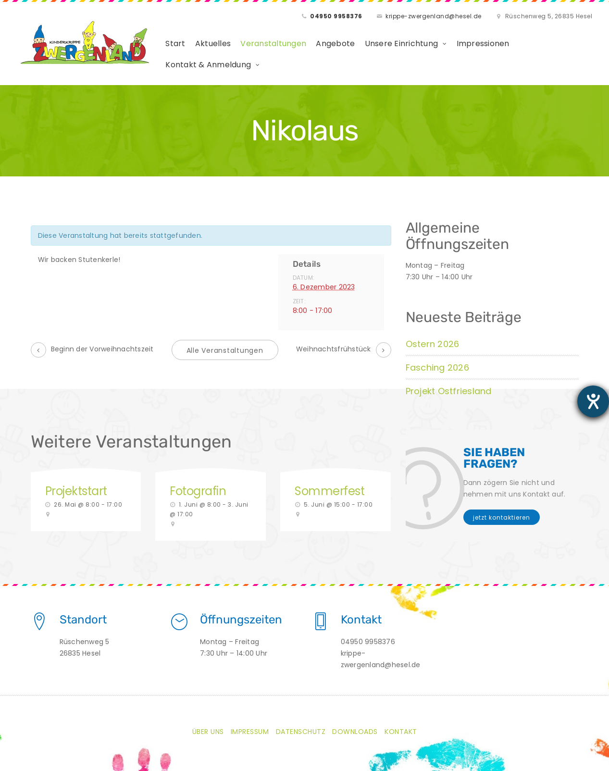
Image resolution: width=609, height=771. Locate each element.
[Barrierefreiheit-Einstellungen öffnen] (593, 401)
